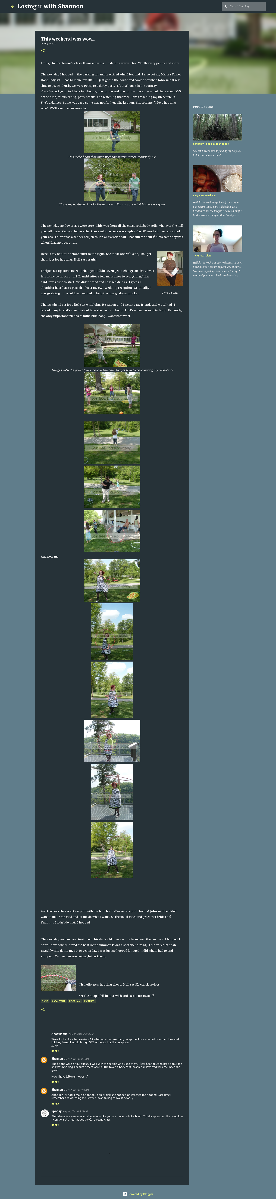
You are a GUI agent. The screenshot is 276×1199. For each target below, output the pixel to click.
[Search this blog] (247, 6)
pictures (89, 1001)
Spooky (56, 1111)
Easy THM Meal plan (204, 195)
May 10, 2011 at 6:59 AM (76, 1058)
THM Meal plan (202, 255)
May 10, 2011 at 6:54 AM (81, 1034)
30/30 (45, 1001)
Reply (55, 1051)
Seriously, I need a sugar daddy (211, 143)
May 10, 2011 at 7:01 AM (76, 1089)
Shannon (57, 1058)
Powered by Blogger (138, 1194)
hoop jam (74, 1001)
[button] (43, 50)
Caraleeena (58, 1001)
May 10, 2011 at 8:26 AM (75, 1111)
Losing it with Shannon (50, 6)
